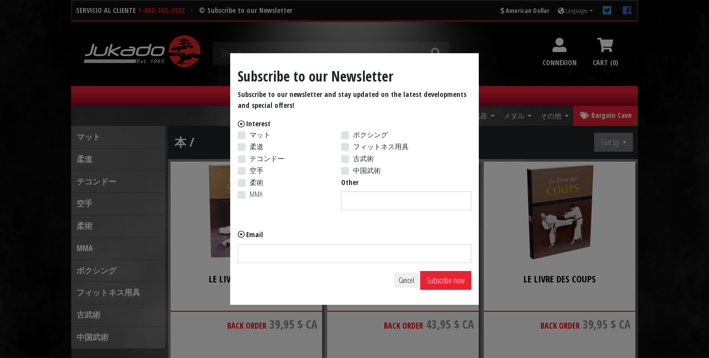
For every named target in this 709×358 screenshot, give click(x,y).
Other (349, 182)
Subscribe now (446, 280)
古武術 (363, 158)
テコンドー (267, 158)
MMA (256, 194)
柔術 (257, 182)
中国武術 (367, 170)
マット (260, 134)
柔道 (257, 146)
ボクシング (370, 134)
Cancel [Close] (406, 280)
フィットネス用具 (381, 146)
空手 (257, 170)
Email (254, 234)
